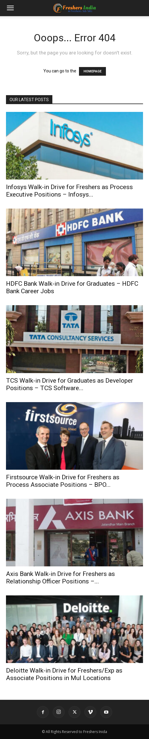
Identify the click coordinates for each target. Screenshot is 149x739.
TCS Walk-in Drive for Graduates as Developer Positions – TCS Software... (69, 384)
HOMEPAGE (92, 71)
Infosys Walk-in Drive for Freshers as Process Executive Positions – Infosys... (69, 190)
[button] (10, 8)
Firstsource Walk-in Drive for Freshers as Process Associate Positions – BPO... (62, 481)
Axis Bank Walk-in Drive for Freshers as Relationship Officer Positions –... (60, 577)
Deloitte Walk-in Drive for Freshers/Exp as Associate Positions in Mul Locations (64, 674)
